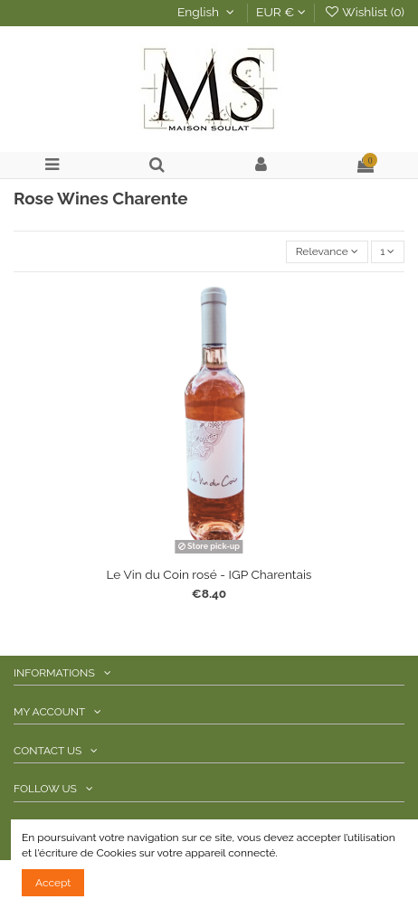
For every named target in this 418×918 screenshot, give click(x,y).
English (207, 12)
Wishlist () (364, 12)
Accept (53, 882)
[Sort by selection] (326, 252)
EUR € (281, 12)
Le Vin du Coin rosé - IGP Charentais (209, 574)
